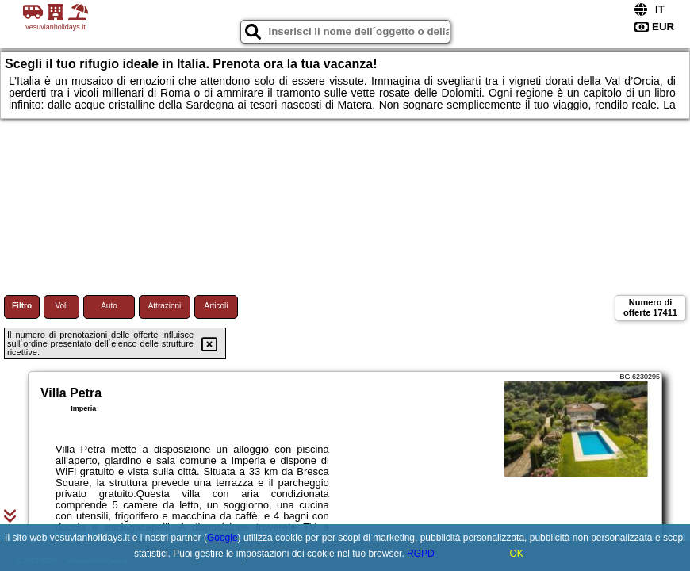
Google (222, 537)
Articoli (216, 305)
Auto (109, 305)
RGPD (421, 553)
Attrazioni (165, 305)
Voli (61, 305)
